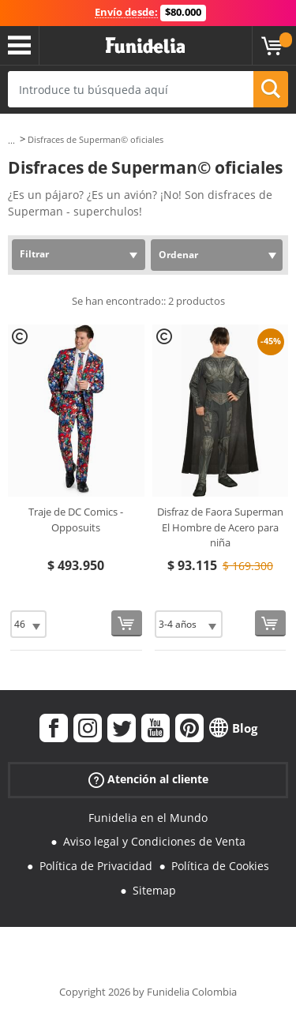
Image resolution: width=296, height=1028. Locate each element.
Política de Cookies (220, 865)
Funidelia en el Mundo (148, 817)
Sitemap (154, 890)
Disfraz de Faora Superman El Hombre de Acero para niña (220, 527)
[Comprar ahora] (126, 623)
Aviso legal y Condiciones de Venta (154, 841)
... (11, 140)
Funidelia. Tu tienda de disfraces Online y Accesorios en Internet (145, 45)
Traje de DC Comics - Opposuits (75, 520)
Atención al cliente (148, 779)
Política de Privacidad (95, 865)
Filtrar (34, 254)
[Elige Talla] (28, 624)
